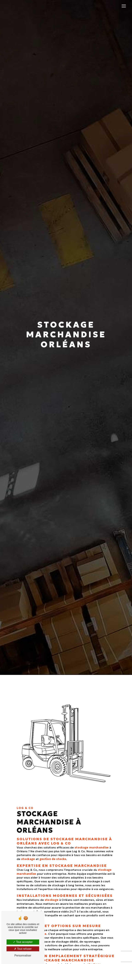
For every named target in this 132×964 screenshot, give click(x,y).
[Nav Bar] (124, 6)
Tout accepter (22, 941)
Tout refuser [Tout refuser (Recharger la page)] (23, 948)
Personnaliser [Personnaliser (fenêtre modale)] (22, 955)
